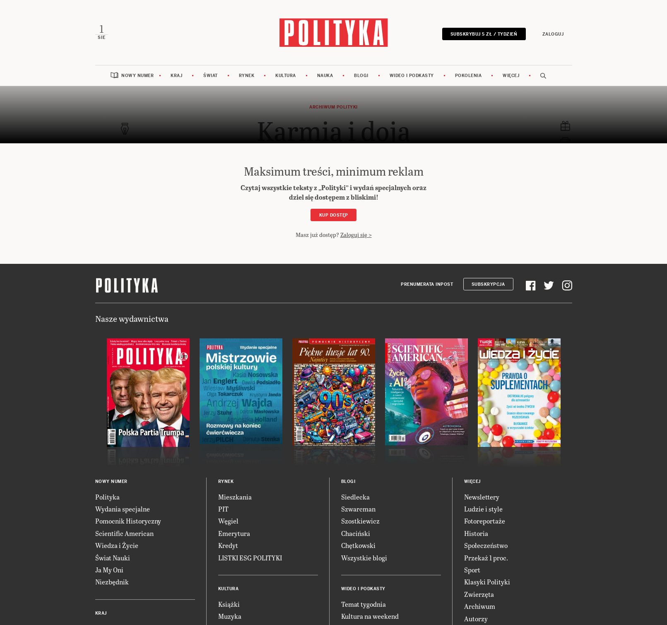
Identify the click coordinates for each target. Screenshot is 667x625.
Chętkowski (358, 545)
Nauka (325, 75)
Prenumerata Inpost (427, 284)
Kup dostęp (333, 215)
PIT (223, 509)
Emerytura (234, 533)
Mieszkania (235, 497)
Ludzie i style (483, 509)
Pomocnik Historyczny (128, 521)
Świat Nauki (112, 557)
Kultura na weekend (370, 616)
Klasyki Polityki (487, 581)
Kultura (285, 75)
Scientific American (124, 533)
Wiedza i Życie (116, 545)
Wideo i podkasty (412, 75)
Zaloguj (553, 34)
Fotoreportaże (484, 521)
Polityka (107, 497)
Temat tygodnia (363, 604)
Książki (229, 604)
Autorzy (476, 618)
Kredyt (228, 545)
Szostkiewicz (360, 521)
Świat (210, 75)
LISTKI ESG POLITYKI (250, 557)
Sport (472, 569)
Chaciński (355, 533)
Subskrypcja (488, 284)
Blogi (361, 75)
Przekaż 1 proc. (486, 557)
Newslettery (481, 497)
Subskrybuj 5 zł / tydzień (484, 34)
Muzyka (229, 616)
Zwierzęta (479, 594)
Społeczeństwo (486, 545)
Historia (476, 533)
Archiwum (479, 606)
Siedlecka (355, 497)
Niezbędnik (112, 581)
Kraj (176, 75)
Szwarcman (358, 509)
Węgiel (228, 521)
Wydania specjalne (122, 509)
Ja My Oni (109, 569)
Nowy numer (137, 75)
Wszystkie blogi (364, 557)
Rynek (247, 75)
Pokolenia (468, 75)
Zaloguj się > (356, 235)
